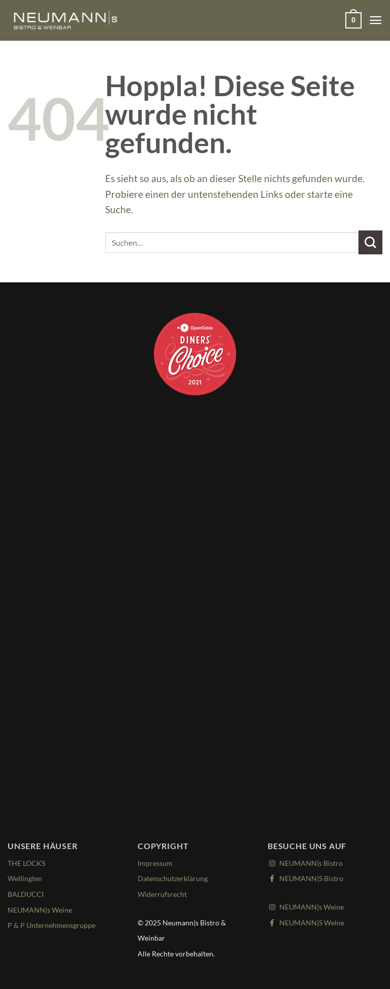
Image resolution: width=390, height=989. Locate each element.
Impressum (156, 862)
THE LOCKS (28, 862)
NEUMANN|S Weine (308, 922)
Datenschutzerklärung (175, 878)
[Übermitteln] (370, 242)
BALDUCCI (27, 893)
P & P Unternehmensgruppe (54, 924)
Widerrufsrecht (163, 893)
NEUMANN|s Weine (42, 909)
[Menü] (375, 20)
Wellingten (26, 878)
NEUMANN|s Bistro (308, 862)
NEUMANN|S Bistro (308, 878)
